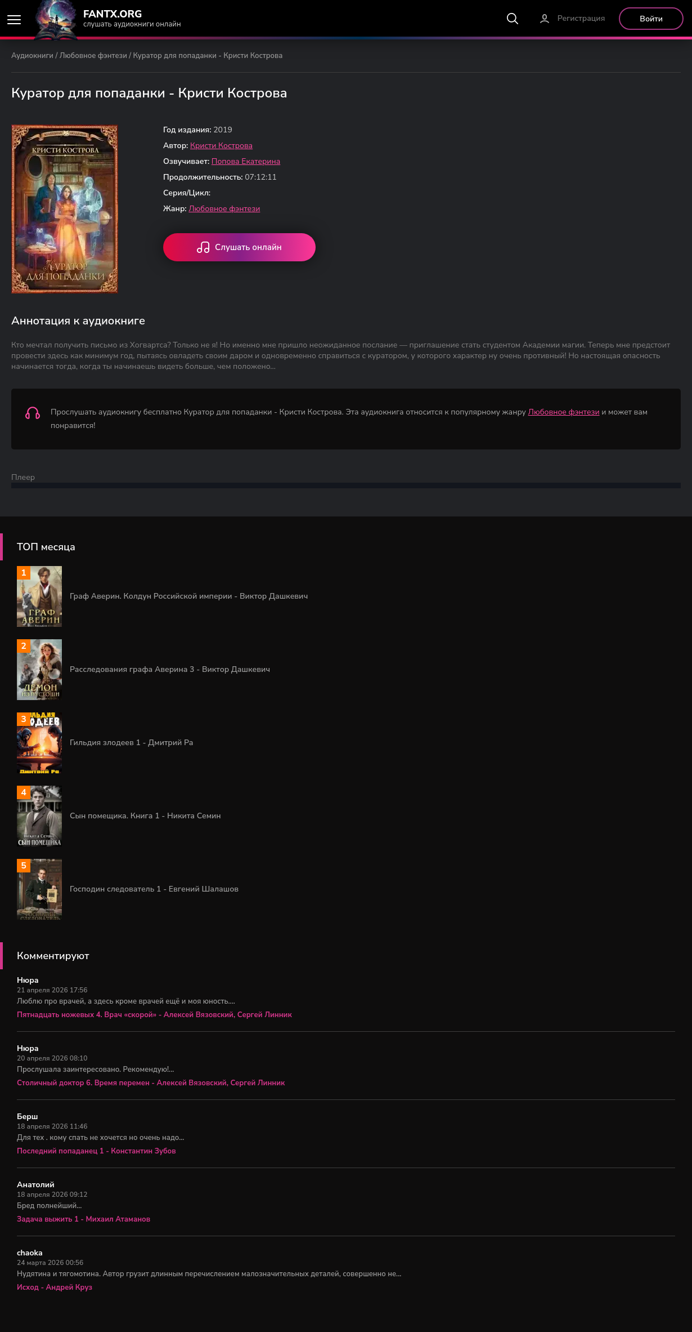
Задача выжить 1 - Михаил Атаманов (83, 1219)
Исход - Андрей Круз (54, 1287)
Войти (651, 19)
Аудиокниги (32, 56)
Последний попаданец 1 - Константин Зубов (96, 1151)
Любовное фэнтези (93, 56)
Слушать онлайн (239, 248)
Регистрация (581, 18)
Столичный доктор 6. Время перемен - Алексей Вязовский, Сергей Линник (151, 1083)
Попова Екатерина (246, 161)
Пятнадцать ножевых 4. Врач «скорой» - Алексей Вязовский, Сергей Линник (154, 1015)
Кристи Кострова (221, 145)
